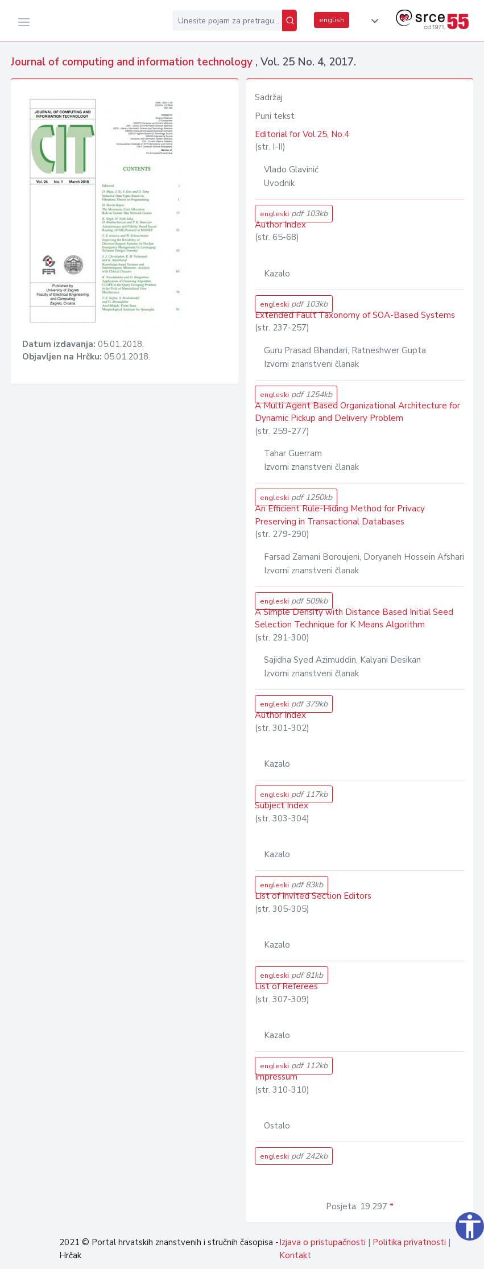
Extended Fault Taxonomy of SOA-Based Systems (355, 315)
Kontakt (295, 1255)
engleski (294, 213)
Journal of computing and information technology (133, 62)
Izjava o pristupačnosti (322, 1242)
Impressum (276, 1076)
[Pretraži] (289, 20)
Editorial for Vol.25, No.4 (302, 134)
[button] (372, 21)
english (331, 19)
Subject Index (281, 805)
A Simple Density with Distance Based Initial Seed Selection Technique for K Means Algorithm (354, 618)
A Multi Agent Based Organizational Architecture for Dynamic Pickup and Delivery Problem (357, 412)
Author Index (280, 224)
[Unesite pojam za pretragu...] (227, 20)
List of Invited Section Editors (313, 896)
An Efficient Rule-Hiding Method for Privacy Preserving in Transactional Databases (340, 515)
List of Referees (286, 986)
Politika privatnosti (409, 1242)
